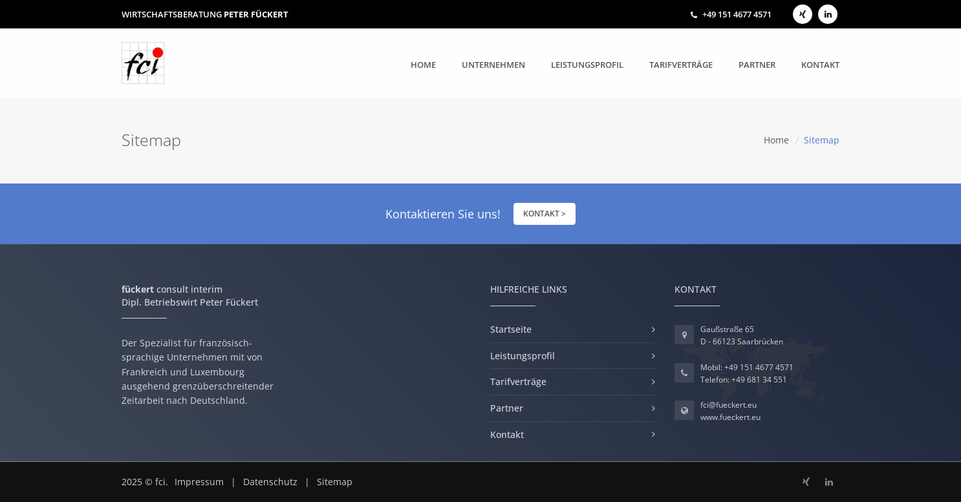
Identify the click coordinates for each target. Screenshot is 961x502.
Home (423, 64)
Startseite (511, 329)
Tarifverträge (681, 64)
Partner (757, 64)
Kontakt (820, 64)
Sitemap (334, 482)
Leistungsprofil (587, 64)
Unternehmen (493, 64)
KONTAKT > (544, 213)
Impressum (199, 482)
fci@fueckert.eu (728, 404)
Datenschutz (270, 482)
